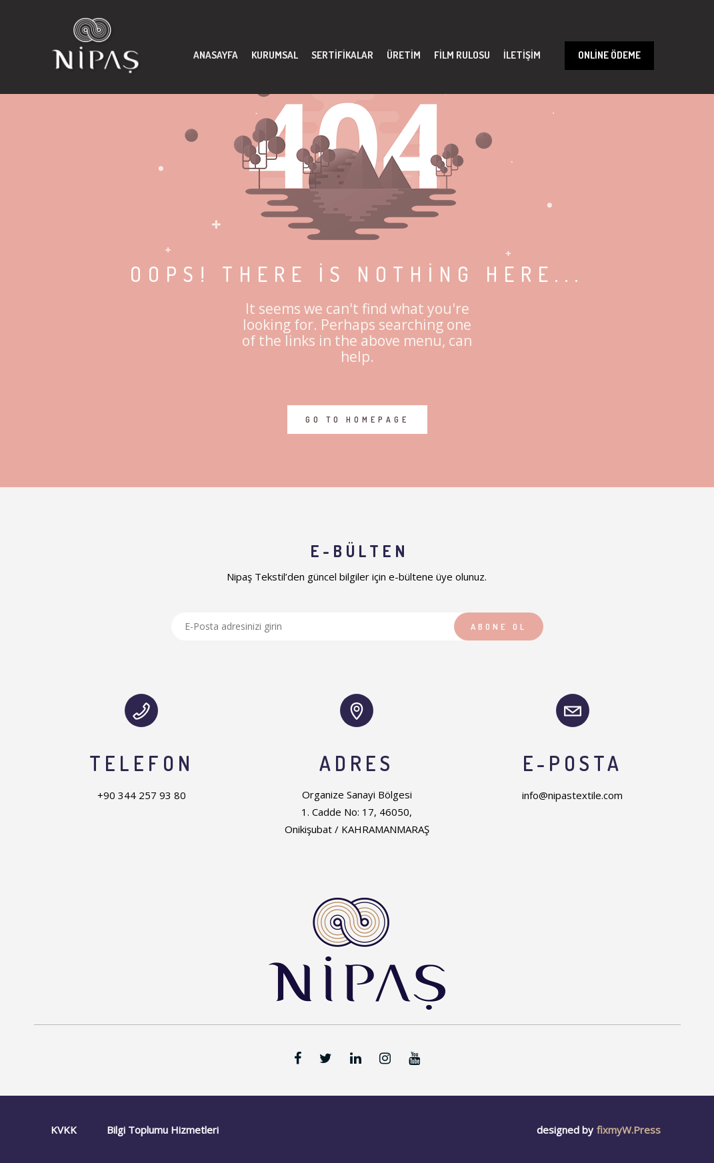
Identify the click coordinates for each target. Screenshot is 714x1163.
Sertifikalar (342, 55)
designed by (565, 1129)
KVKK (64, 1129)
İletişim (522, 55)
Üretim (404, 55)
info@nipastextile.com (572, 795)
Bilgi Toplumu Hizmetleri (163, 1129)
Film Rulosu (462, 55)
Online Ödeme (609, 55)
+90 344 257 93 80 (141, 795)
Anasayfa (215, 55)
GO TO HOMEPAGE (357, 420)
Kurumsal (274, 55)
